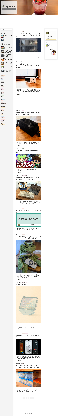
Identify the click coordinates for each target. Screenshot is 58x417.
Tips (2, 113)
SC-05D (2, 110)
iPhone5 (2, 93)
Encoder (2, 86)
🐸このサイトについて (49, 45)
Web (2, 114)
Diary (23, 148)
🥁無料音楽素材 (48, 46)
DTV (2, 85)
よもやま (2, 120)
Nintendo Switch (3, 103)
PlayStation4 (3, 106)
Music (2, 102)
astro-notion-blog (30, 413)
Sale (2, 109)
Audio (2, 79)
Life (1, 96)
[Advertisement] (29, 21)
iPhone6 (2, 95)
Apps (2, 78)
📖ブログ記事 (48, 44)
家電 (23, 31)
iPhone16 (2, 92)
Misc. (2, 100)
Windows (2, 116)
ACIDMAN (2, 75)
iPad (23, 175)
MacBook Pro (3, 99)
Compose (2, 82)
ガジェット (2, 117)
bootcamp (2, 81)
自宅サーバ (2, 124)
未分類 (2, 123)
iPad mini (2, 89)
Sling (23, 110)
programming (3, 107)
